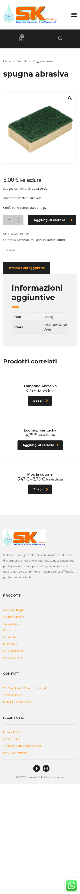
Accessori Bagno (14, 610)
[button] (70, 98)
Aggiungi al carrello (53, 220)
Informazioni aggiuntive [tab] (27, 268)
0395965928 (15, 695)
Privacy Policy (12, 732)
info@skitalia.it (21, 701)
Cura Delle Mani (13, 651)
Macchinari (10, 644)
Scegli (40, 401)
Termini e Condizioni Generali (22, 746)
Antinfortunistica (14, 617)
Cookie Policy (11, 739)
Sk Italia (10, 250)
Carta (6, 630)
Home (7, 61)
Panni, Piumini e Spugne (50, 240)
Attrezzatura (25, 240)
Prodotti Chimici (13, 657)
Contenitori (10, 637)
